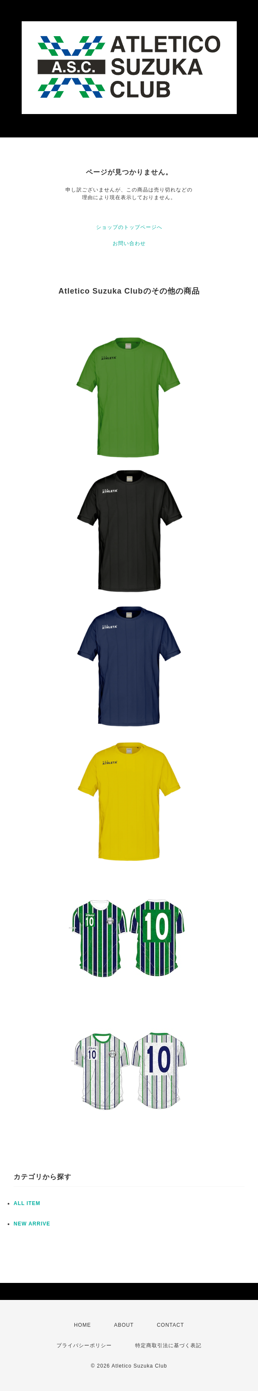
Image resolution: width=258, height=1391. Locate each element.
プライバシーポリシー (84, 1345)
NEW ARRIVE (32, 1224)
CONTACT (170, 1325)
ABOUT (123, 1325)
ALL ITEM (27, 1203)
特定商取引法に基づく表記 (168, 1345)
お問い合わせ (129, 243)
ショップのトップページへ (129, 227)
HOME (82, 1325)
